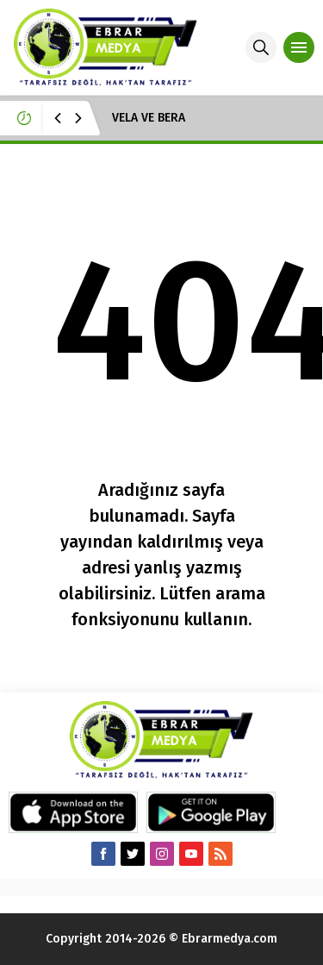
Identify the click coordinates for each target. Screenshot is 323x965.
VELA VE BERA (148, 117)
